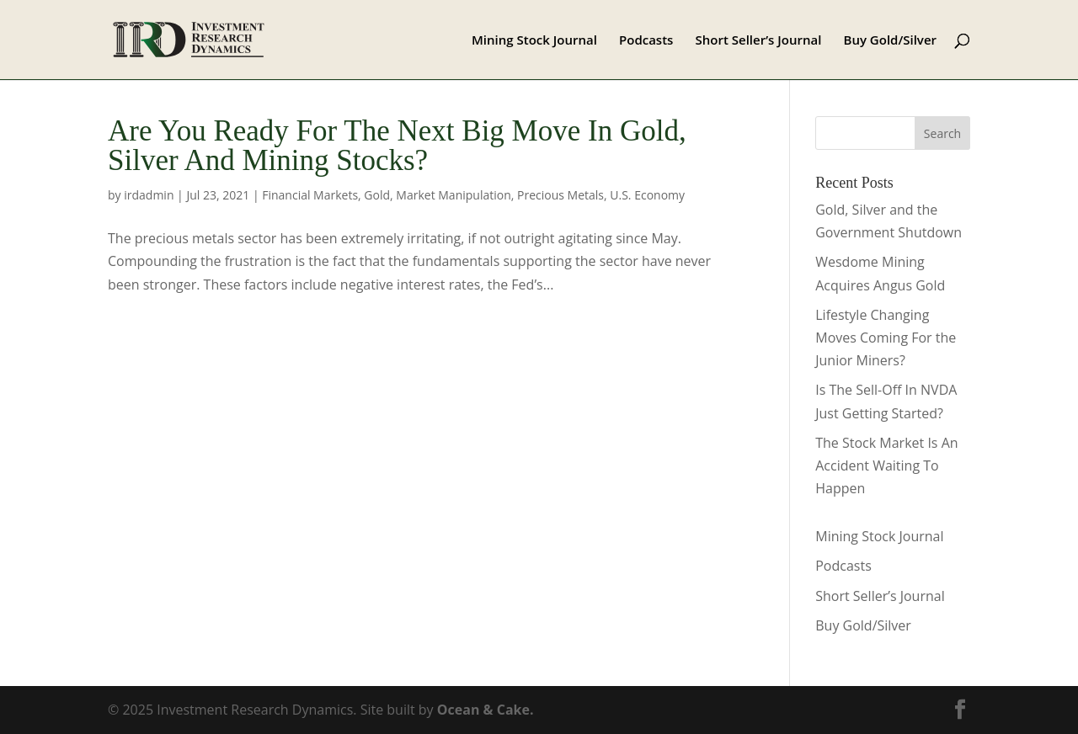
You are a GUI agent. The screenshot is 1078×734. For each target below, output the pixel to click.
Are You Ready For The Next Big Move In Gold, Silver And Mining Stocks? (397, 145)
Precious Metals (560, 195)
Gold (377, 195)
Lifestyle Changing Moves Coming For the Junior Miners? (885, 338)
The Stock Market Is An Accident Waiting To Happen (886, 465)
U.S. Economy (647, 195)
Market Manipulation (453, 195)
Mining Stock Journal (534, 41)
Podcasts (646, 41)
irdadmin (148, 195)
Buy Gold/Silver (890, 41)
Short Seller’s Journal (759, 41)
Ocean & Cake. (485, 709)
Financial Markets (310, 195)
